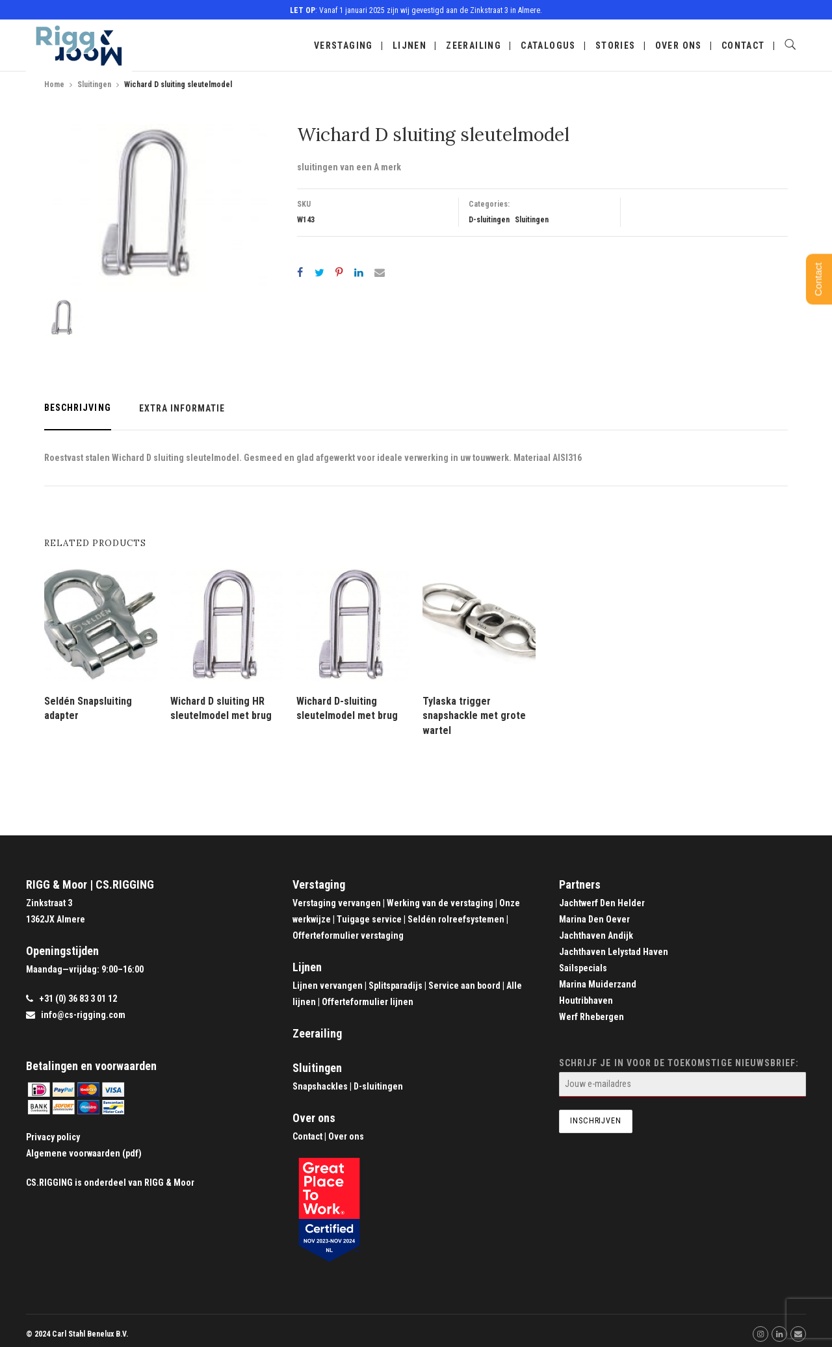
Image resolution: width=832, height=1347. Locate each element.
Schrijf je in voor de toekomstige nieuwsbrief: (682, 1077)
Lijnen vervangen (327, 985)
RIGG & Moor (169, 1182)
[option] (156, 208)
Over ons (678, 45)
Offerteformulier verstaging (348, 935)
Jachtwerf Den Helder (602, 903)
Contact (743, 45)
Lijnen (409, 45)
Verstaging (343, 45)
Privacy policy (53, 1137)
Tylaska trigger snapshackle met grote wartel (474, 716)
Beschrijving (77, 407)
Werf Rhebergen (591, 1017)
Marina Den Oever (594, 919)
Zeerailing (473, 45)
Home (54, 84)
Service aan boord (464, 985)
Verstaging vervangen (336, 903)
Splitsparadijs (395, 985)
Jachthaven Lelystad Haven (613, 952)
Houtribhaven (586, 1000)
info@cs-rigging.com (83, 1015)
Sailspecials (583, 968)
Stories (615, 45)
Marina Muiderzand (597, 984)
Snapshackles (320, 1086)
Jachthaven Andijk (596, 935)
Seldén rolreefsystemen (456, 919)
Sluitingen (94, 84)
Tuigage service (369, 919)
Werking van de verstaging (440, 903)
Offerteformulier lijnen (367, 1002)
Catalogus (548, 45)
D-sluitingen (489, 219)
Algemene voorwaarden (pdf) (84, 1153)
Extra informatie (182, 408)
